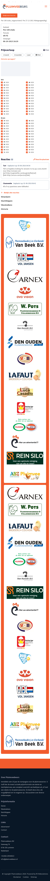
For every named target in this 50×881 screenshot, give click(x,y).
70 (31, 111)
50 (31, 85)
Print (46, 50)
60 (31, 98)
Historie (4, 815)
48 (31, 82)
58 (31, 95)
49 (6, 85)
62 (31, 101)
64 (31, 103)
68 (31, 109)
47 (6, 82)
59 (6, 98)
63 (6, 103)
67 (6, 109)
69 (6, 111)
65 (6, 106)
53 (6, 90)
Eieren (3, 806)
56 (31, 93)
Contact (4, 830)
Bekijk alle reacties (10, 192)
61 (6, 101)
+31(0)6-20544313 (7, 856)
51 (6, 88)
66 (31, 106)
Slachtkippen (5, 812)
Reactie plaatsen (41, 159)
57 (6, 95)
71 (6, 114)
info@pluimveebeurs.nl (9, 859)
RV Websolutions (42, 874)
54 (31, 90)
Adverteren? (5, 827)
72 (31, 114)
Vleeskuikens (5, 809)
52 (31, 88)
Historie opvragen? (8, 59)
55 (6, 93)
